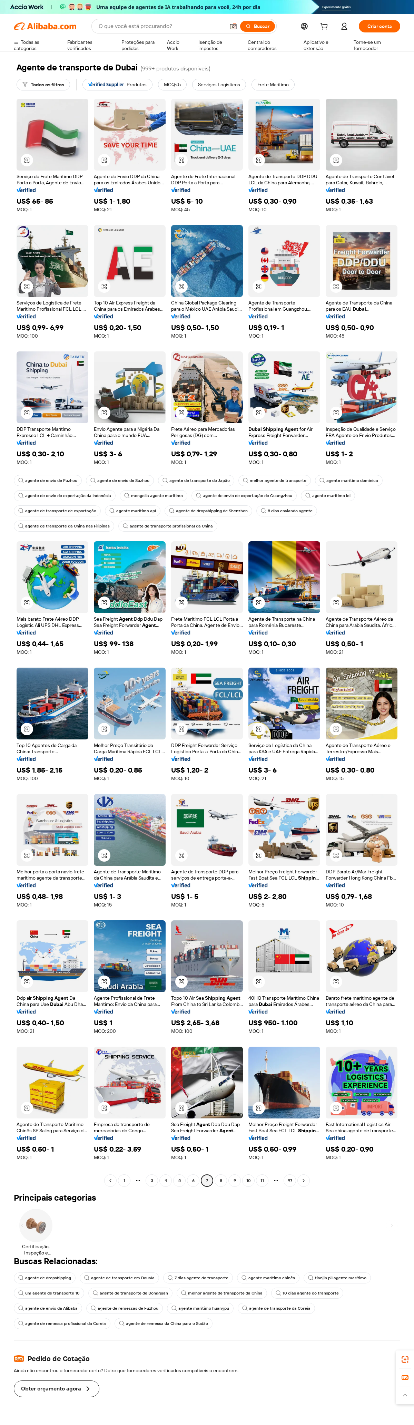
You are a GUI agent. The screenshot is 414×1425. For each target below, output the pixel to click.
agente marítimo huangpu (200, 1308)
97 (290, 1180)
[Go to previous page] (110, 1180)
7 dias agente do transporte (198, 1278)
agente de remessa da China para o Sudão (163, 1323)
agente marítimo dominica (348, 480)
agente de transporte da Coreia (276, 1308)
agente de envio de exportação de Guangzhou (244, 495)
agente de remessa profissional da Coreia (62, 1323)
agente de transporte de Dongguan (130, 1293)
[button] (233, 26)
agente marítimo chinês (268, 1278)
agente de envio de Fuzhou (47, 480)
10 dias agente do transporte (307, 1293)
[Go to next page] (303, 1180)
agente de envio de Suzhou (119, 480)
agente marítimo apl (132, 511)
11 (262, 1180)
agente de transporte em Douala (119, 1278)
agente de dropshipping (44, 1278)
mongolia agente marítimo (153, 495)
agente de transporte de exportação (57, 511)
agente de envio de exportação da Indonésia (64, 495)
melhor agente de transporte (274, 480)
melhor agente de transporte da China (222, 1293)
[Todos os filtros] (43, 84)
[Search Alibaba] (161, 26)
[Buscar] (257, 26)
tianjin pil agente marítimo (337, 1278)
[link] (405, 1359)
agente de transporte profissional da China (168, 526)
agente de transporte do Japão (196, 480)
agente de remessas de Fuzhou (124, 1308)
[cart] (325, 27)
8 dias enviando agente (287, 511)
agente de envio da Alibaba (48, 1308)
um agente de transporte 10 (49, 1293)
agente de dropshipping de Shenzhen (208, 511)
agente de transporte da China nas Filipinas (64, 526)
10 (248, 1180)
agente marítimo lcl (328, 495)
